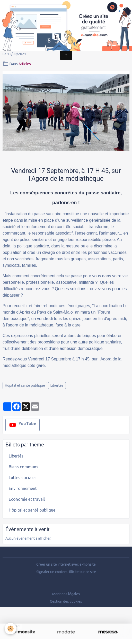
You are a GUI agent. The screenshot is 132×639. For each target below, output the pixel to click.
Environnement (23, 488)
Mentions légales (66, 594)
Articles (25, 64)
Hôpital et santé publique (25, 385)
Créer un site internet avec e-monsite (66, 564)
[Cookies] (10, 628)
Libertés (57, 385)
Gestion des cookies (66, 601)
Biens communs (23, 466)
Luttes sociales (23, 477)
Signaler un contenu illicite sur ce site (66, 572)
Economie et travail (27, 499)
